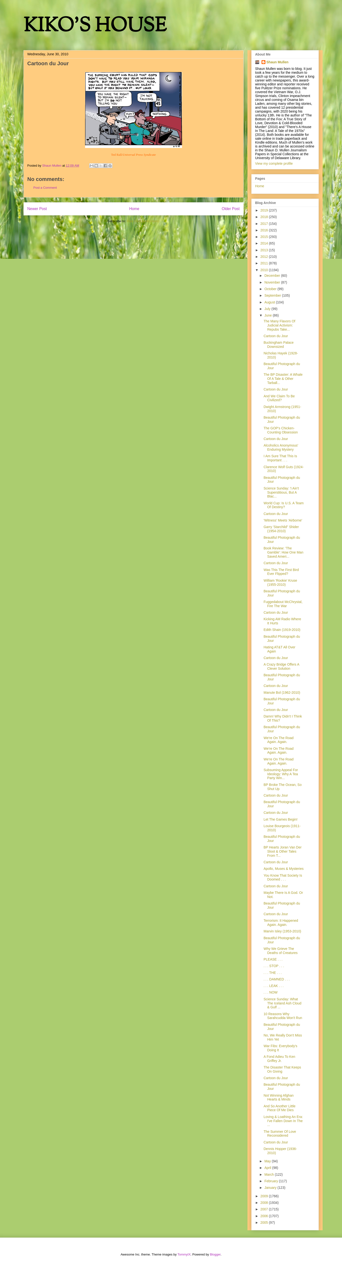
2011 (264, 263)
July (267, 309)
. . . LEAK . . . (273, 986)
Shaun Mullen (277, 62)
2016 (264, 230)
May (268, 1161)
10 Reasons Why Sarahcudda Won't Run (282, 1016)
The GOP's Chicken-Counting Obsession (280, 430)
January (271, 1188)
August (270, 302)
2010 (264, 270)
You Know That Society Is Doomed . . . (282, 877)
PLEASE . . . (272, 959)
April (268, 1168)
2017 (264, 224)
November (272, 282)
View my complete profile (274, 163)
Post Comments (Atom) (143, 221)
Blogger (215, 1254)
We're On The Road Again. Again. (278, 740)
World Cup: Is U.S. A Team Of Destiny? (283, 505)
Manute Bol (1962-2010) (281, 692)
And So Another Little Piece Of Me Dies (279, 1108)
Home (134, 209)
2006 (264, 1216)
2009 (264, 1196)
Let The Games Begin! (280, 819)
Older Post (231, 209)
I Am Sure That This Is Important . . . (280, 458)
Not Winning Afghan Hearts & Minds (278, 1097)
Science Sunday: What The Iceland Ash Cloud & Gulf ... (282, 1003)
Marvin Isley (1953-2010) (282, 931)
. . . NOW (270, 992)
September (273, 295)
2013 (264, 250)
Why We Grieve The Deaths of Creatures (280, 951)
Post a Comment (45, 187)
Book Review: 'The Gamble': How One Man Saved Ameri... (283, 552)
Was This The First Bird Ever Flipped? (281, 572)
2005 (264, 1222)
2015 (264, 237)
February (271, 1181)
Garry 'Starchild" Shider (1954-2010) (281, 529)
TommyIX (184, 1254)
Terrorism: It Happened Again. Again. (280, 923)
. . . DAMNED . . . (276, 979)
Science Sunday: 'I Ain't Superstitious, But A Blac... (281, 492)
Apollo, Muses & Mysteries (283, 869)
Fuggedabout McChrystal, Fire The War (282, 604)
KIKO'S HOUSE (95, 27)
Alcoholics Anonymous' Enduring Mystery (280, 447)
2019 (264, 210)
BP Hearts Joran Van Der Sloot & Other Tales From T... (282, 851)
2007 (264, 1209)
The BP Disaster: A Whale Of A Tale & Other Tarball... (282, 379)
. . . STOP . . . (273, 966)
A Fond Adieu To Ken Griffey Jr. (279, 1059)
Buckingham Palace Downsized (278, 345)
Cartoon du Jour (275, 336)
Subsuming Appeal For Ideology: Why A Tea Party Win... (280, 774)
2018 (264, 217)
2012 (264, 257)
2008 (264, 1203)
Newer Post (37, 209)
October (271, 289)
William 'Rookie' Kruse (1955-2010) (280, 583)
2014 (264, 243)
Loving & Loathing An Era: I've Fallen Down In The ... (283, 1121)
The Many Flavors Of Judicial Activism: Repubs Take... (279, 325)
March (269, 1174)
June (268, 315)
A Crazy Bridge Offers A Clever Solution (281, 666)
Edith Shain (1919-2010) (281, 630)
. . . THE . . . (272, 973)
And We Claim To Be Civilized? (279, 398)
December (272, 275)
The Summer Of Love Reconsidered (279, 1134)
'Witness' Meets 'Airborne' (282, 520)
